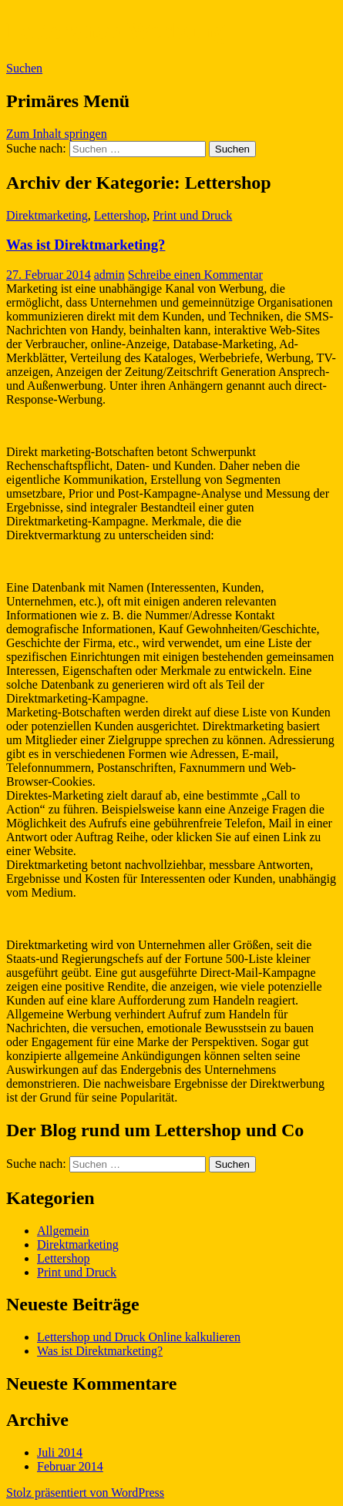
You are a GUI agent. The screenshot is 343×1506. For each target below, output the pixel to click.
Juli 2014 (59, 1452)
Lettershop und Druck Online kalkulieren (138, 1336)
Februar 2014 (70, 1466)
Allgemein (63, 1230)
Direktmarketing (47, 215)
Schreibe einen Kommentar (195, 274)
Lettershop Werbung (116, 30)
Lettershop (120, 215)
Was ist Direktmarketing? (85, 244)
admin (109, 274)
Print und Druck (192, 215)
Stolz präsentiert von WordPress (85, 1492)
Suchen (24, 68)
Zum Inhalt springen (56, 133)
